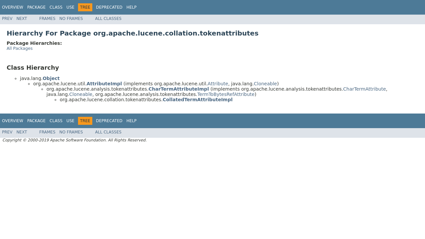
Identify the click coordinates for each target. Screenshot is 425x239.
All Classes (108, 18)
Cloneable (265, 83)
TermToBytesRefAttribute (225, 94)
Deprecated (109, 7)
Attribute (218, 83)
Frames (47, 18)
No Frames (71, 18)
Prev (7, 18)
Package (36, 7)
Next (21, 18)
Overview (12, 7)
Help (132, 7)
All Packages (20, 48)
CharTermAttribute (364, 89)
